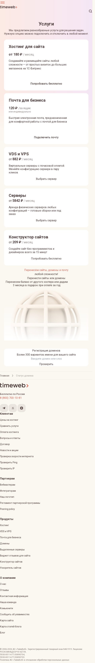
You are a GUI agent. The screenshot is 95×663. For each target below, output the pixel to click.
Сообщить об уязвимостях (14, 614)
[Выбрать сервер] (46, 179)
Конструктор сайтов (11, 561)
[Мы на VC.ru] (13, 408)
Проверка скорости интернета (17, 456)
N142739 (21, 652)
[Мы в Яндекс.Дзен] (22, 408)
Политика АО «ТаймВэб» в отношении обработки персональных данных (34, 660)
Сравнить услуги (9, 426)
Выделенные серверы (12, 549)
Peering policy (7, 509)
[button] (46, 2)
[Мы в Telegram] (4, 408)
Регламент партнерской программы (20, 503)
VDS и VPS (5, 531)
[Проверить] (46, 364)
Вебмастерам (7, 484)
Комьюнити (6, 608)
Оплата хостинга (9, 432)
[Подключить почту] (46, 137)
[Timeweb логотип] (46, 7)
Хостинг (4, 525)
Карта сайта (6, 620)
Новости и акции (9, 450)
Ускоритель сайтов (10, 567)
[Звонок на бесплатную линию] (46, 398)
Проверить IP (7, 468)
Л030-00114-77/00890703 (12, 657)
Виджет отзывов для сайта (15, 555)
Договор (5, 444)
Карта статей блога (10, 626)
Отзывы (4, 590)
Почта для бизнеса (10, 537)
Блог (2, 632)
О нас (3, 584)
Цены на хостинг (9, 420)
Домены (4, 543)
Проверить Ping (8, 462)
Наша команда (8, 602)
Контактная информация (14, 596)
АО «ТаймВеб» (20, 649)
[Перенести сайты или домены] (46, 278)
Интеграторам (8, 490)
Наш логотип (7, 497)
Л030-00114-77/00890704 (12, 654)
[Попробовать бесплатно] (46, 84)
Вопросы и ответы (10, 438)
